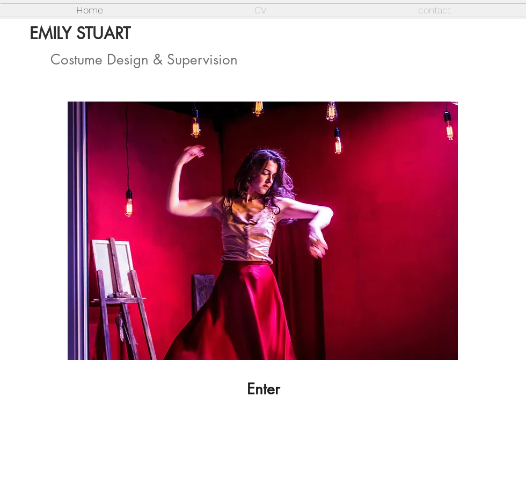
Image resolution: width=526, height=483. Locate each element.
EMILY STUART (80, 33)
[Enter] (263, 389)
